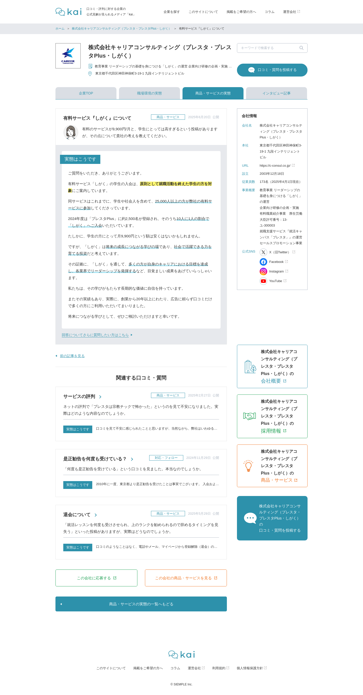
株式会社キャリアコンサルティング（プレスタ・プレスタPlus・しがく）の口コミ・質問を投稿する (280, 518)
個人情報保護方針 (250, 668)
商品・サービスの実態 (213, 93)
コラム (270, 12)
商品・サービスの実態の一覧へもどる (141, 604)
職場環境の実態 (149, 93)
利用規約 (218, 668)
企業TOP (86, 93)
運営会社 (194, 668)
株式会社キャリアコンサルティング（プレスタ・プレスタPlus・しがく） (121, 28)
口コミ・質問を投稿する (277, 70)
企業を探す (172, 12)
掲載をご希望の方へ (241, 12)
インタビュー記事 (276, 93)
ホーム (60, 28)
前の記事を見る (72, 356)
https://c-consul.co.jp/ (275, 165)
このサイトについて (203, 12)
